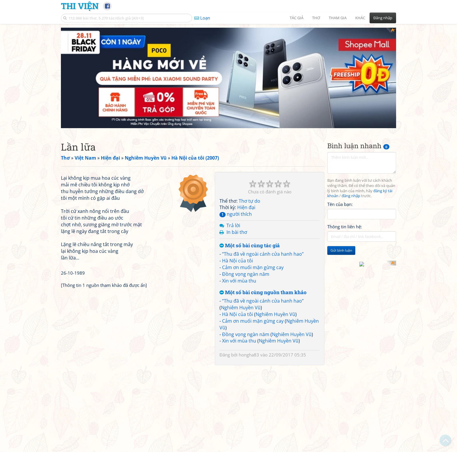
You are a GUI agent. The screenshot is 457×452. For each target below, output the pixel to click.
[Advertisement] (136, 212)
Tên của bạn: (340, 204)
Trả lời (233, 225)
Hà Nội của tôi (237, 260)
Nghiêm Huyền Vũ (241, 307)
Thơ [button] (316, 17)
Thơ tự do (249, 201)
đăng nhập (351, 195)
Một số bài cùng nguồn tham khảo (263, 292)
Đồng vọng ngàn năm (245, 274)
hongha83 (249, 355)
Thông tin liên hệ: (344, 226)
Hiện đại (246, 207)
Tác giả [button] (296, 17)
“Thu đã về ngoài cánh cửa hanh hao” (263, 254)
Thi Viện (80, 5)
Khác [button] (360, 17)
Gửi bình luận (341, 250)
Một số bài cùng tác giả (249, 245)
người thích (235, 214)
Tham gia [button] (338, 17)
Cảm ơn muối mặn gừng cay (253, 267)
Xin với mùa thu (239, 281)
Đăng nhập (382, 17)
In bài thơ (236, 232)
